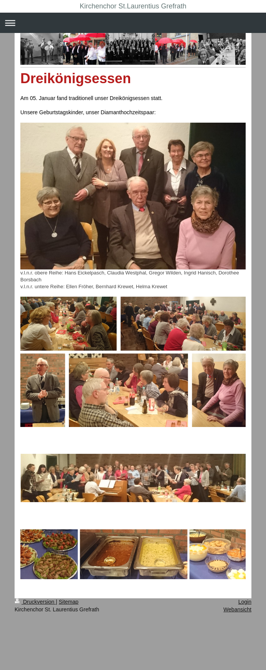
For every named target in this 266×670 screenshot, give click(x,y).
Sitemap (68, 602)
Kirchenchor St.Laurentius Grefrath (132, 6)
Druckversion (35, 602)
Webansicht (237, 609)
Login (244, 602)
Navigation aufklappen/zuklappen (133, 23)
